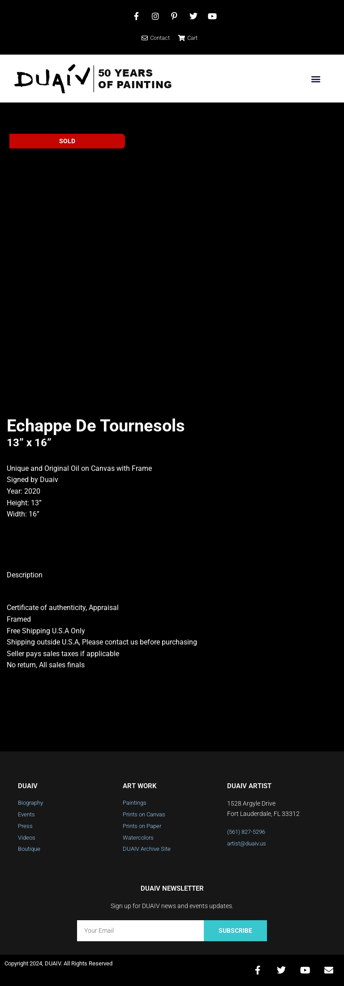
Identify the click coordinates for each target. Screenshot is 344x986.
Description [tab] (25, 575)
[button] (315, 78)
